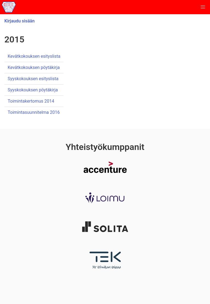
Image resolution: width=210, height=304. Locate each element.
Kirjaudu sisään (19, 21)
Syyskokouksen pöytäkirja (33, 89)
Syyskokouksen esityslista (33, 78)
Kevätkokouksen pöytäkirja (34, 67)
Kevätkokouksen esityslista (34, 56)
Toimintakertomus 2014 (31, 101)
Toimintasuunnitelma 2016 (34, 112)
